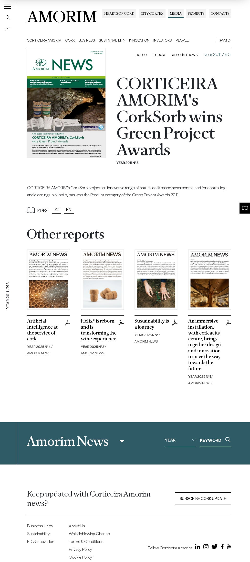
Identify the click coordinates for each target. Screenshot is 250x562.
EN (68, 209)
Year (181, 440)
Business (87, 40)
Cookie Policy (80, 557)
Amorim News (185, 54)
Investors (162, 40)
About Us (77, 525)
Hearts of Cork (119, 13)
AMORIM (62, 15)
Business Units (40, 525)
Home (141, 54)
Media (176, 13)
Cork (70, 40)
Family (225, 40)
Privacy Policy (80, 549)
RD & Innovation (40, 541)
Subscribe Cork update (203, 498)
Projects (196, 13)
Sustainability (112, 40)
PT (7, 29)
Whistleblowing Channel (90, 533)
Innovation (139, 40)
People (182, 40)
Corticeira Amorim (44, 40)
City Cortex (152, 13)
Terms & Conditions (86, 541)
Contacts (220, 13)
